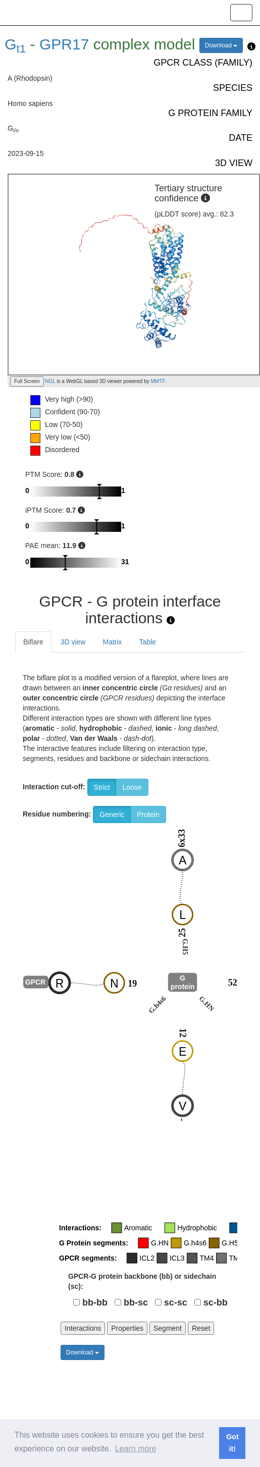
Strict (102, 787)
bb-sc (136, 1302)
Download (221, 45)
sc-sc (175, 1302)
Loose (131, 787)
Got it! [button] (232, 1443)
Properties (127, 1328)
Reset (201, 1328)
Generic (111, 814)
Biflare (33, 642)
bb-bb (95, 1302)
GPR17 (64, 44)
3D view (73, 642)
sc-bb (215, 1302)
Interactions (83, 1328)
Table (147, 642)
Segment (167, 1328)
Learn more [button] (136, 1448)
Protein (148, 814)
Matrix (112, 642)
